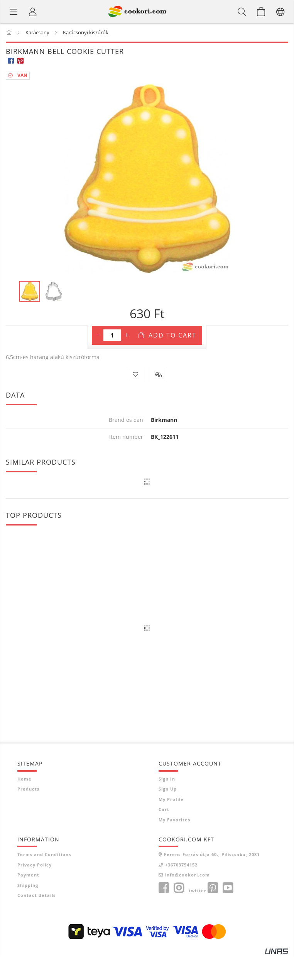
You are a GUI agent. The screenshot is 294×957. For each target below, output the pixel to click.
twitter (197, 890)
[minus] (97, 335)
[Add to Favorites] (135, 374)
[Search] (242, 11)
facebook (164, 888)
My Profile (171, 799)
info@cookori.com (187, 875)
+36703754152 (181, 865)
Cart (164, 809)
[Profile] (33, 11)
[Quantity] (112, 335)
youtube (228, 888)
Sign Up (168, 789)
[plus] (126, 335)
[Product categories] (13, 11)
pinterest (213, 888)
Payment (28, 875)
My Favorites (174, 820)
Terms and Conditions (44, 854)
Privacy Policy (34, 865)
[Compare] (158, 374)
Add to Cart (172, 335)
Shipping (27, 885)
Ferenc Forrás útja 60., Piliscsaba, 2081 (212, 854)
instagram (179, 888)
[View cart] (261, 11)
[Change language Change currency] (280, 11)
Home (24, 779)
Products (28, 789)
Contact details (36, 895)
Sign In (167, 779)
